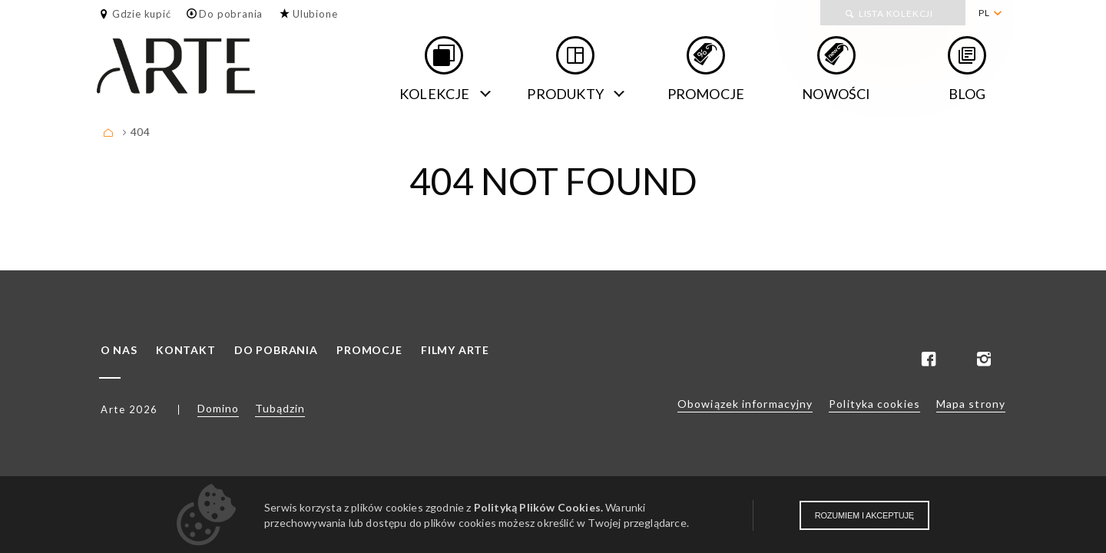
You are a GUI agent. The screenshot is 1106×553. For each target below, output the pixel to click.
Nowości (836, 93)
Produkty (565, 93)
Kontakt (186, 350)
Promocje (706, 93)
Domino (218, 408)
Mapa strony (970, 403)
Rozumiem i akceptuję (864, 515)
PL (984, 12)
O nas (119, 350)
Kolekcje (434, 93)
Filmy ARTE (455, 350)
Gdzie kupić (141, 14)
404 (140, 131)
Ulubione (315, 14)
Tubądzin (280, 408)
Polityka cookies (874, 403)
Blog (967, 93)
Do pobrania (231, 14)
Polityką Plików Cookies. (538, 507)
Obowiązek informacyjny (745, 403)
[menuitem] (989, 13)
